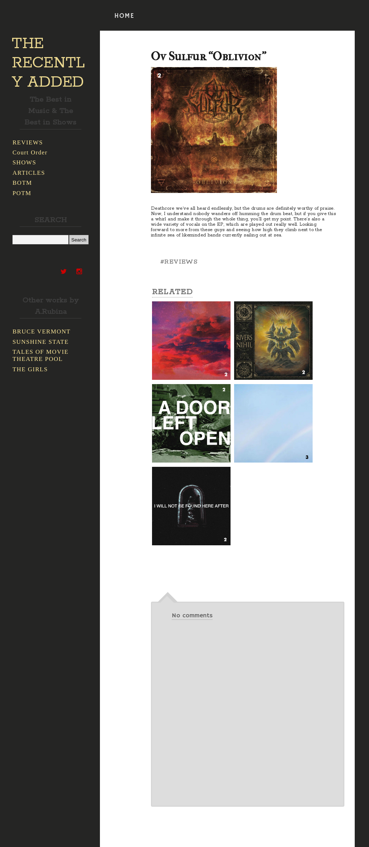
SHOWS (24, 162)
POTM (21, 193)
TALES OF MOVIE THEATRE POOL (40, 355)
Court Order (29, 152)
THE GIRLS (30, 369)
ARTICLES (28, 172)
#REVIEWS (178, 262)
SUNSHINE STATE (40, 341)
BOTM (22, 182)
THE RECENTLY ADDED (48, 63)
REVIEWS (27, 142)
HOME (124, 16)
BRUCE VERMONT (41, 331)
